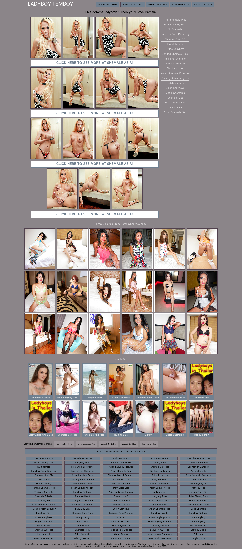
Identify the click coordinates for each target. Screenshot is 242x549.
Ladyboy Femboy (50, 4)
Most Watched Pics (132, 4)
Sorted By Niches (157, 4)
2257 (164, 546)
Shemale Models (203, 4)
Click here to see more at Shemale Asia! (94, 63)
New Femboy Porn (108, 4)
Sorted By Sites (180, 4)
